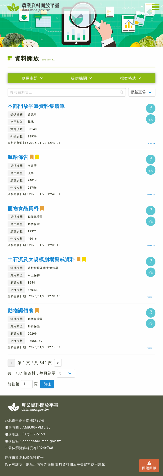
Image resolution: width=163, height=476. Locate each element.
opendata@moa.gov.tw (41, 441)
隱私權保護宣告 (31, 457)
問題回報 (149, 465)
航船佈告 (23, 157)
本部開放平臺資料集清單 (36, 106)
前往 (47, 384)
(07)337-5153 (33, 434)
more (151, 143)
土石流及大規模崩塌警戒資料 (47, 259)
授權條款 (12, 457)
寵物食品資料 (26, 208)
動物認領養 (23, 311)
